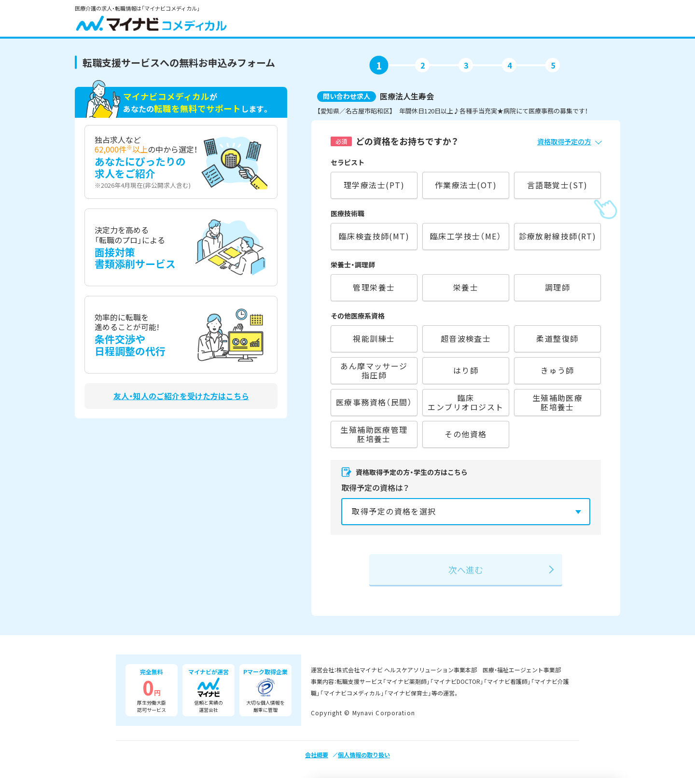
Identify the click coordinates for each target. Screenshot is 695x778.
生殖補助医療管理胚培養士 (374, 434)
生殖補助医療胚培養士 (557, 402)
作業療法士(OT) (466, 185)
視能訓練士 (374, 338)
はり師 (465, 370)
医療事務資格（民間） (374, 402)
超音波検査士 (466, 338)
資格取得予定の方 (564, 141)
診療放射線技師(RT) (558, 236)
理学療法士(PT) (374, 185)
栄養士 (465, 287)
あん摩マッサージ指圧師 (374, 370)
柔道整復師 (557, 338)
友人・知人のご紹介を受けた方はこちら (181, 396)
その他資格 (465, 434)
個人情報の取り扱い (364, 754)
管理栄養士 (374, 287)
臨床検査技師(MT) (374, 236)
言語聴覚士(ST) (557, 185)
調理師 (557, 287)
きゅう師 (557, 370)
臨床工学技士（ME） (465, 236)
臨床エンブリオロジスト (465, 402)
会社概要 (316, 754)
